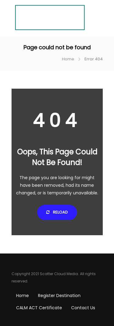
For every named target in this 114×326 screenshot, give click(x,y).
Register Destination (59, 295)
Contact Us (83, 308)
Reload (57, 212)
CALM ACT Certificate (39, 308)
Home (68, 59)
